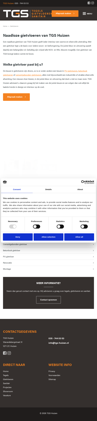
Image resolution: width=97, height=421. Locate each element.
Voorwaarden (54, 375)
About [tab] (80, 189)
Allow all (79, 237)
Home (5, 371)
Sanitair (6, 383)
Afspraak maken (14, 96)
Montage (7, 268)
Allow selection (48, 237)
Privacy (51, 371)
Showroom (8, 391)
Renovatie (7, 262)
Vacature (7, 395)
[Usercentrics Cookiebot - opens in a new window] (83, 182)
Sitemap (52, 379)
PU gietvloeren (70, 70)
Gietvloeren (8, 379)
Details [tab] (48, 189)
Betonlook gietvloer (11, 250)
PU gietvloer (8, 256)
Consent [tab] (17, 189)
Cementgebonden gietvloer (15, 244)
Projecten (7, 387)
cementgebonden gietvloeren (28, 74)
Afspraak (63, 13)
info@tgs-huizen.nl (58, 342)
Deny (17, 237)
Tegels (6, 375)
